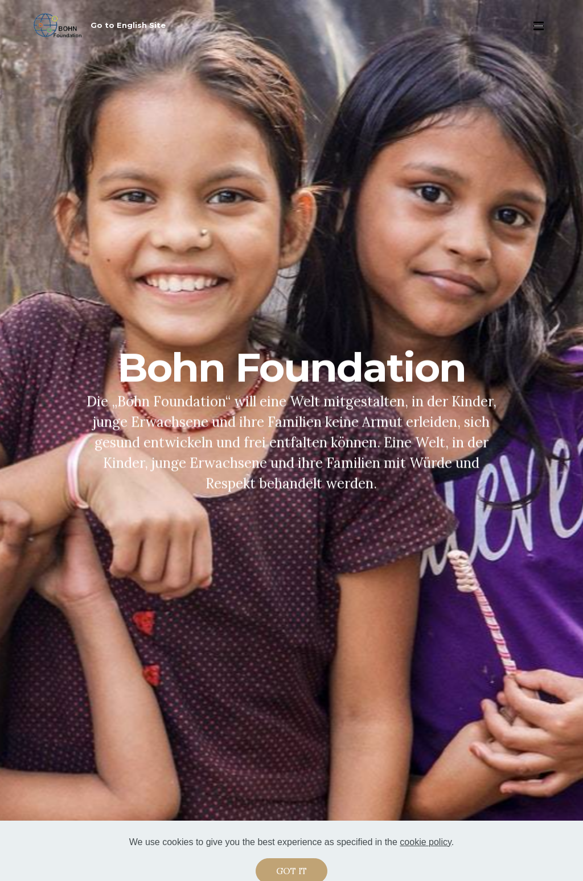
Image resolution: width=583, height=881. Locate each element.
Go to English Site (128, 25)
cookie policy (425, 850)
